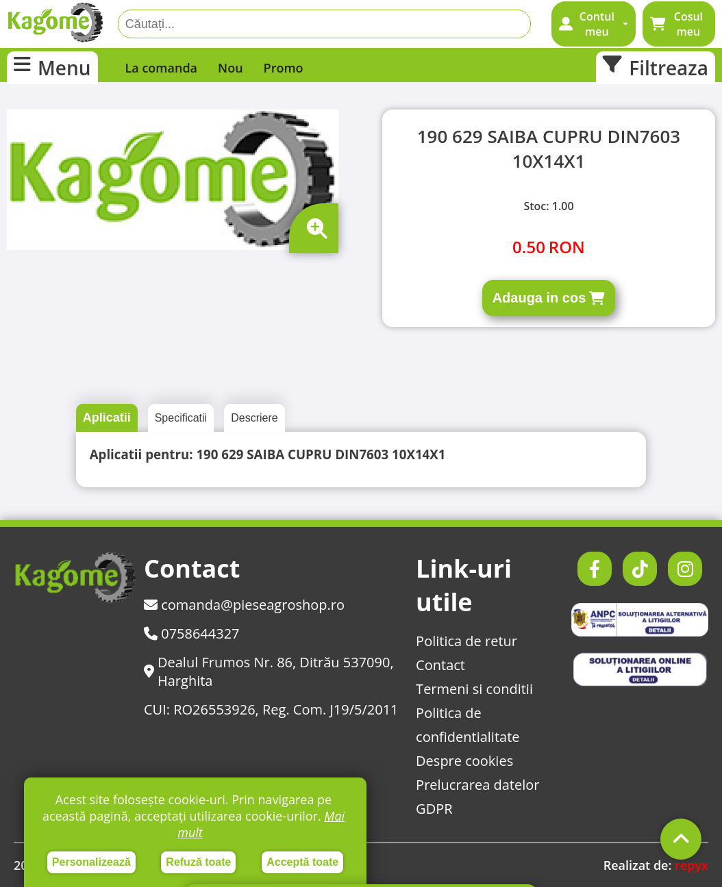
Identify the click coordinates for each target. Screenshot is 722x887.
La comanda (161, 68)
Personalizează (91, 862)
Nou (230, 68)
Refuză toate (198, 862)
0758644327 (192, 633)
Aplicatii (107, 417)
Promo (283, 68)
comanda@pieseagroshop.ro (244, 604)
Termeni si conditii (474, 689)
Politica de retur (466, 641)
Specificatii (181, 418)
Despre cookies (464, 760)
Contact (440, 665)
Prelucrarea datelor (477, 784)
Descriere (254, 418)
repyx (691, 865)
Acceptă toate (302, 862)
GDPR (434, 808)
